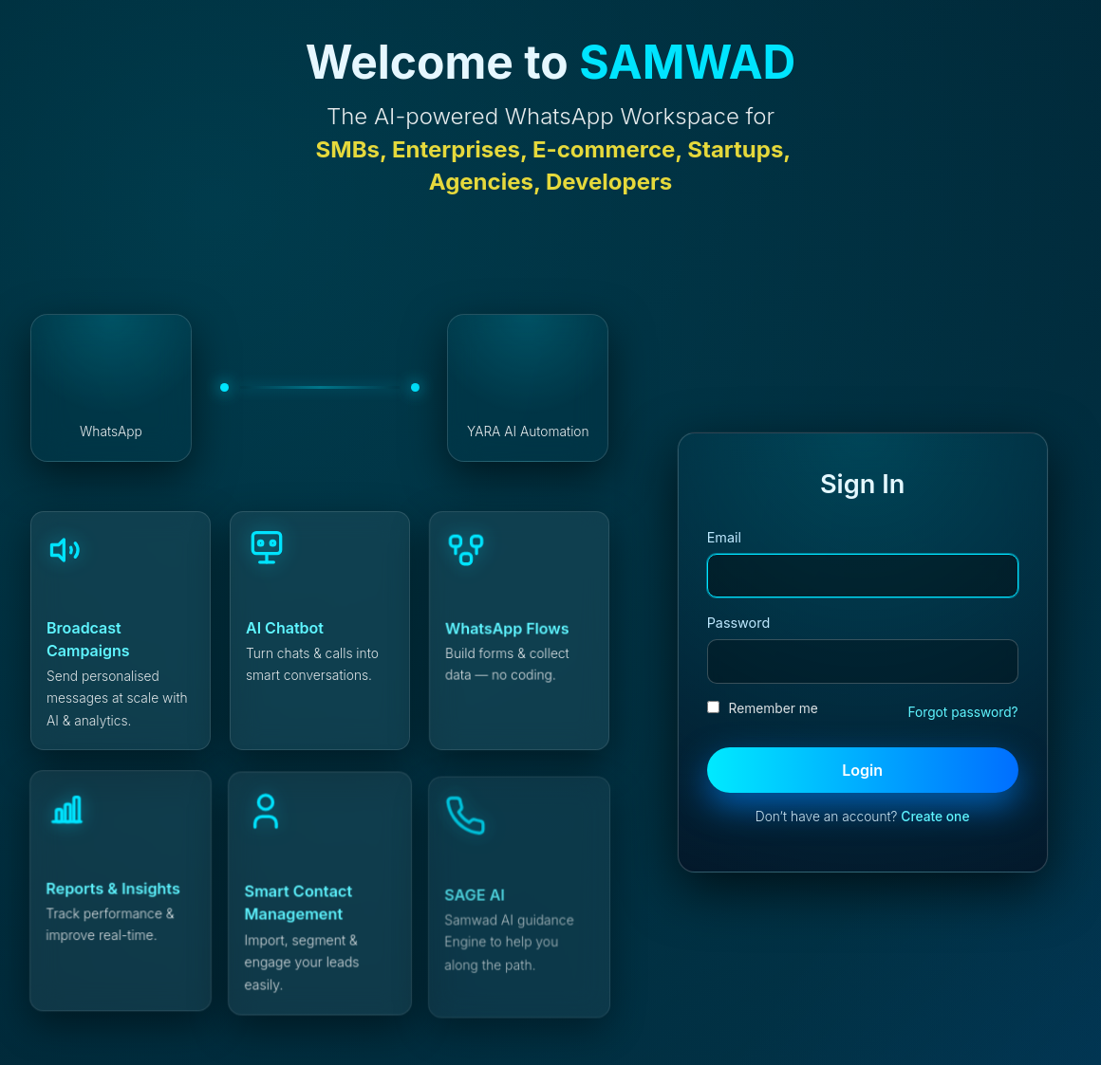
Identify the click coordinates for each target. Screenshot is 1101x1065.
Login (862, 770)
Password (739, 623)
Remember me (762, 708)
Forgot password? (962, 712)
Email (724, 537)
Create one (935, 816)
